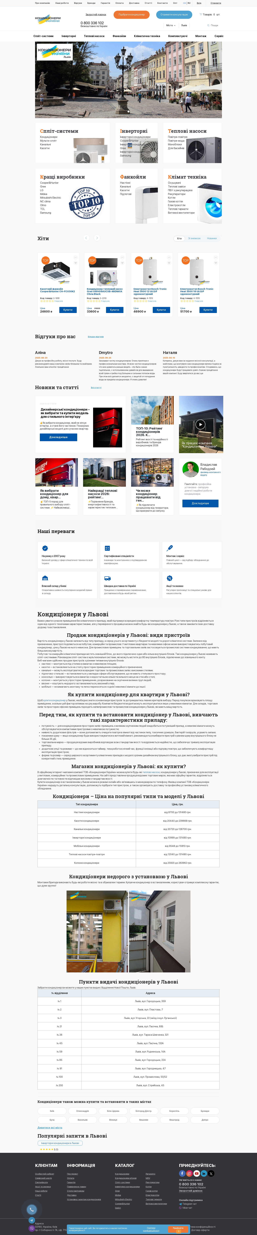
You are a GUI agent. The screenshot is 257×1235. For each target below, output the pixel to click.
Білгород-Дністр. (144, 1111)
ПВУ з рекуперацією (180, 190)
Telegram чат (188, 1204)
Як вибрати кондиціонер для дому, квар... (54, 494)
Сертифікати (41, 1182)
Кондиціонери (48, 136)
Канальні (45, 144)
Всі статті (96, 388)
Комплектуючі (177, 36)
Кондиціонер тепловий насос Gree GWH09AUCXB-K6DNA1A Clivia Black (105, 291)
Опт (175, 3)
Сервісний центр (43, 1178)
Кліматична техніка (147, 36)
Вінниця (113, 1120)
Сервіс (219, 36)
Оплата (119, 3)
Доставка (134, 3)
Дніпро (205, 1120)
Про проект (72, 1174)
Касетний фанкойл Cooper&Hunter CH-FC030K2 (57, 290)
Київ (52, 1111)
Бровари (205, 1111)
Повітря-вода (176, 140)
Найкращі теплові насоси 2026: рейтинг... (102, 494)
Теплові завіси (177, 186)
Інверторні (69, 36)
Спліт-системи (43, 36)
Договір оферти (200, 1230)
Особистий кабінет (44, 1174)
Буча (52, 1120)
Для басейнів (176, 148)
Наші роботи (62, 3)
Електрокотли (176, 205)
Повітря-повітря (177, 136)
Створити (216, 3)
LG (41, 190)
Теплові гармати (178, 209)
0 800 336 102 (92, 23)
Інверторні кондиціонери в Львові (60, 1143)
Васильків (83, 1120)
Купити (67, 309)
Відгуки (78, 3)
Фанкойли (119, 36)
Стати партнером (75, 1191)
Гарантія (105, 3)
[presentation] (86, 238)
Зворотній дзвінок (96, 14)
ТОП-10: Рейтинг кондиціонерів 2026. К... (149, 432)
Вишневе (143, 1120)
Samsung (45, 212)
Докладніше (58, 437)
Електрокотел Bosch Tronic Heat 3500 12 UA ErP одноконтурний (150, 291)
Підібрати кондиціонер (132, 14)
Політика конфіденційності (200, 1227)
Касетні (44, 148)
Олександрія (82, 1111)
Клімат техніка (187, 177)
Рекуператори (176, 194)
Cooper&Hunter (49, 182)
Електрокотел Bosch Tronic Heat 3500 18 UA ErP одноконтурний (196, 291)
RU (189, 3)
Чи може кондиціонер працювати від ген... (148, 495)
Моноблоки (175, 144)
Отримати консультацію (174, 14)
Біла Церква (113, 1111)
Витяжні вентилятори (181, 212)
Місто (170, 25)
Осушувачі (174, 182)
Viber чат (185, 1208)
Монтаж (200, 36)
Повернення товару (76, 1186)
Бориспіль (174, 1111)
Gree (43, 186)
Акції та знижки (43, 1186)
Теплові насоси (94, 36)
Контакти (162, 3)
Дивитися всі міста (50, 1127)
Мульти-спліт (48, 140)
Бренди (91, 3)
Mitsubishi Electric (50, 197)
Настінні (125, 182)
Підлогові (125, 194)
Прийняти (178, 1230)
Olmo (43, 205)
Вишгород (174, 1120)
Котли (171, 197)
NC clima (45, 201)
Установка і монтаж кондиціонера (84, 1199)
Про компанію (42, 3)
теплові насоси (151, 772)
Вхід (199, 3)
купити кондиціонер (54, 700)
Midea (43, 194)
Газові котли (175, 201)
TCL (42, 209)
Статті (148, 3)
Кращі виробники (62, 177)
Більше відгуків (96, 337)
